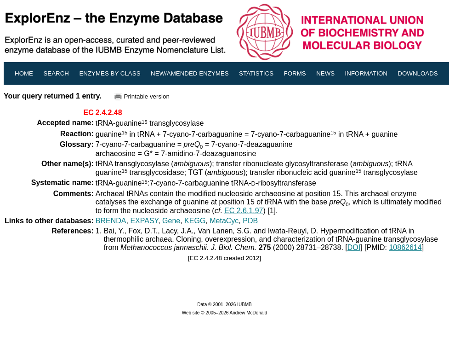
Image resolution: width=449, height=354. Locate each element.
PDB (250, 221)
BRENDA (111, 221)
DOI (353, 247)
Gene (171, 221)
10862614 (405, 247)
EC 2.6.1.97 (243, 211)
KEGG (194, 221)
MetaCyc (224, 221)
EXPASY (144, 221)
